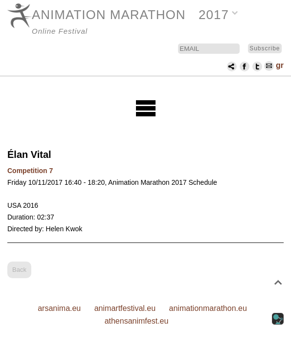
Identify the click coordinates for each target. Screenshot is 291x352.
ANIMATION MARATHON (109, 14)
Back (19, 269)
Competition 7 (30, 171)
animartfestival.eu (125, 308)
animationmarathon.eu (208, 308)
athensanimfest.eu (137, 321)
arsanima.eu (59, 308)
